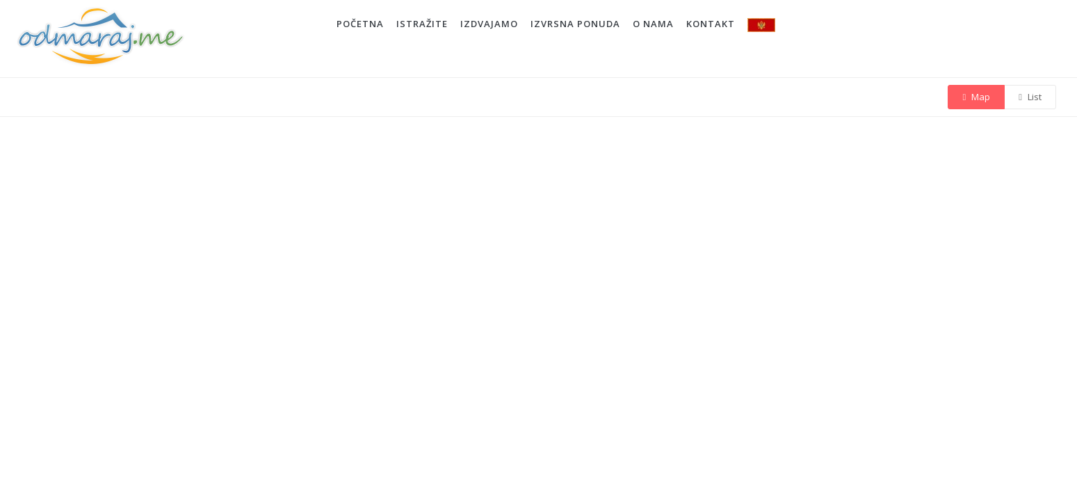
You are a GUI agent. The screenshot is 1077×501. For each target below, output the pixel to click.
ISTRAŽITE (422, 23)
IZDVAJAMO (489, 23)
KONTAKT (710, 23)
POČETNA (360, 23)
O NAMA (653, 23)
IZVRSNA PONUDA (575, 23)
